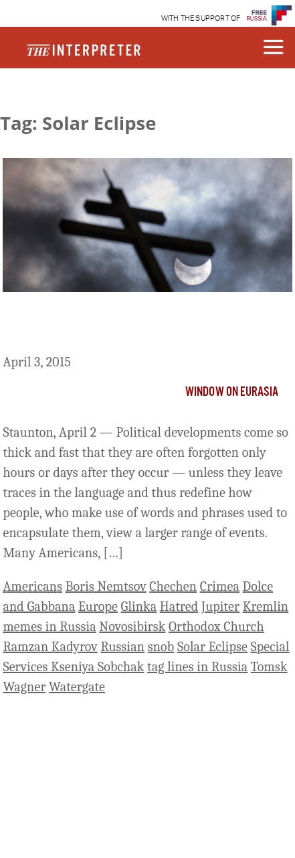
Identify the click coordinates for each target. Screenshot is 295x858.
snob (161, 646)
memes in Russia (49, 626)
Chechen (173, 586)
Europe (98, 606)
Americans (32, 586)
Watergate (77, 687)
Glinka (139, 606)
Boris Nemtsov (106, 586)
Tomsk (269, 666)
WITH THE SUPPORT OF (201, 18)
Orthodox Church (216, 626)
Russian (122, 646)
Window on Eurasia (232, 392)
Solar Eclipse (212, 646)
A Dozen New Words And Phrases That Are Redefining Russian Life (143, 325)
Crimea (219, 586)
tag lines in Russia (197, 666)
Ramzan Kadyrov (50, 646)
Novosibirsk (132, 626)
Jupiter (220, 606)
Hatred (179, 606)
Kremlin (266, 606)
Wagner (24, 687)
